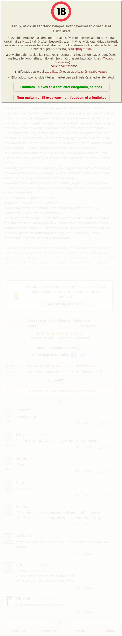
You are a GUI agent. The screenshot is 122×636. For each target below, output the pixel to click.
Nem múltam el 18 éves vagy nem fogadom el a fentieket (61, 98)
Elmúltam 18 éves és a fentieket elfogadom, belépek (61, 87)
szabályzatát (53, 71)
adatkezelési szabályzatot (89, 71)
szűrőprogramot (79, 49)
